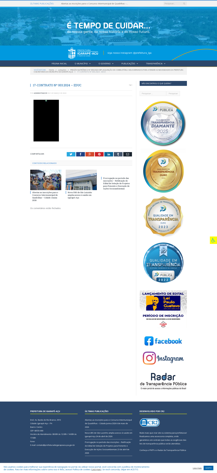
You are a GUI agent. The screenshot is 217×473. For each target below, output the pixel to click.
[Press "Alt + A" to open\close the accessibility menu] (213, 240)
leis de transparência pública (152, 443)
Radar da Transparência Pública (172, 450)
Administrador (40, 93)
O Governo (105, 63)
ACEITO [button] (208, 468)
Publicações (128, 63)
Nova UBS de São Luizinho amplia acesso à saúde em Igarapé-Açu (80, 195)
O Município (81, 63)
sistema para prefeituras (175, 433)
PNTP (151, 450)
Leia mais (96, 469)
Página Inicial (59, 63)
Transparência (154, 63)
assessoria (160, 436)
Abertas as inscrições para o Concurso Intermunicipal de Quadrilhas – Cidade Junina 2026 (94, 3)
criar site (157, 433)
